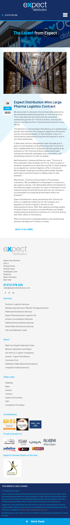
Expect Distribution (43, 129)
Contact (8, 394)
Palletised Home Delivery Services (19, 323)
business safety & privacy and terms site (33, 510)
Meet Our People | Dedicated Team (19, 345)
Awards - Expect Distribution (17, 356)
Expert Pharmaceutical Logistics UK (20, 315)
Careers (8, 390)
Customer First (11, 360)
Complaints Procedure (14, 405)
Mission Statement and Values (18, 349)
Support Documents (14, 398)
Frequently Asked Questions (17, 368)
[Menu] (65, 15)
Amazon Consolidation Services (19, 319)
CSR (7, 401)
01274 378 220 (9, 15)
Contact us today (41, 221)
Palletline (9, 383)
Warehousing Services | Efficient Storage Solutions (27, 308)
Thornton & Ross (54, 114)
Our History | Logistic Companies (19, 353)
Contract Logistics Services (17, 304)
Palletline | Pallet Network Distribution (21, 364)
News (7, 386)
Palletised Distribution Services (18, 312)
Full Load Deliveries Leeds (16, 330)
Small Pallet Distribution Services (19, 326)
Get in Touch (35, 521)
